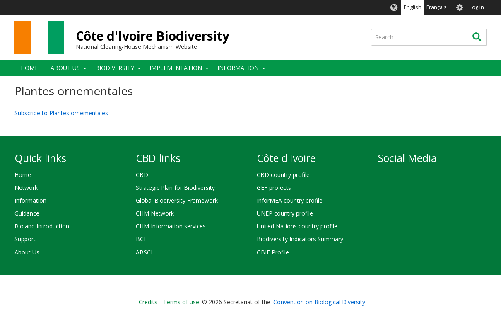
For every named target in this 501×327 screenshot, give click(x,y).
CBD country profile (283, 175)
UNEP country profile (285, 213)
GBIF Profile (273, 252)
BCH (142, 239)
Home (29, 68)
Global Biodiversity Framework (177, 200)
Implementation (175, 68)
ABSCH (145, 252)
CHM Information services (171, 226)
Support (25, 239)
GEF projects (274, 187)
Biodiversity (114, 68)
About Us (65, 68)
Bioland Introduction (41, 226)
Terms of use (181, 302)
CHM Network (155, 213)
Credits (148, 302)
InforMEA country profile (290, 200)
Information (238, 68)
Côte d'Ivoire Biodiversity (152, 35)
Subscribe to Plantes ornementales (61, 113)
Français (436, 7)
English (413, 7)
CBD (142, 175)
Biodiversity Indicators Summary (300, 239)
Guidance (26, 213)
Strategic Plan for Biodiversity (175, 187)
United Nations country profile (297, 226)
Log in (477, 7)
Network (26, 187)
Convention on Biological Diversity (319, 302)
